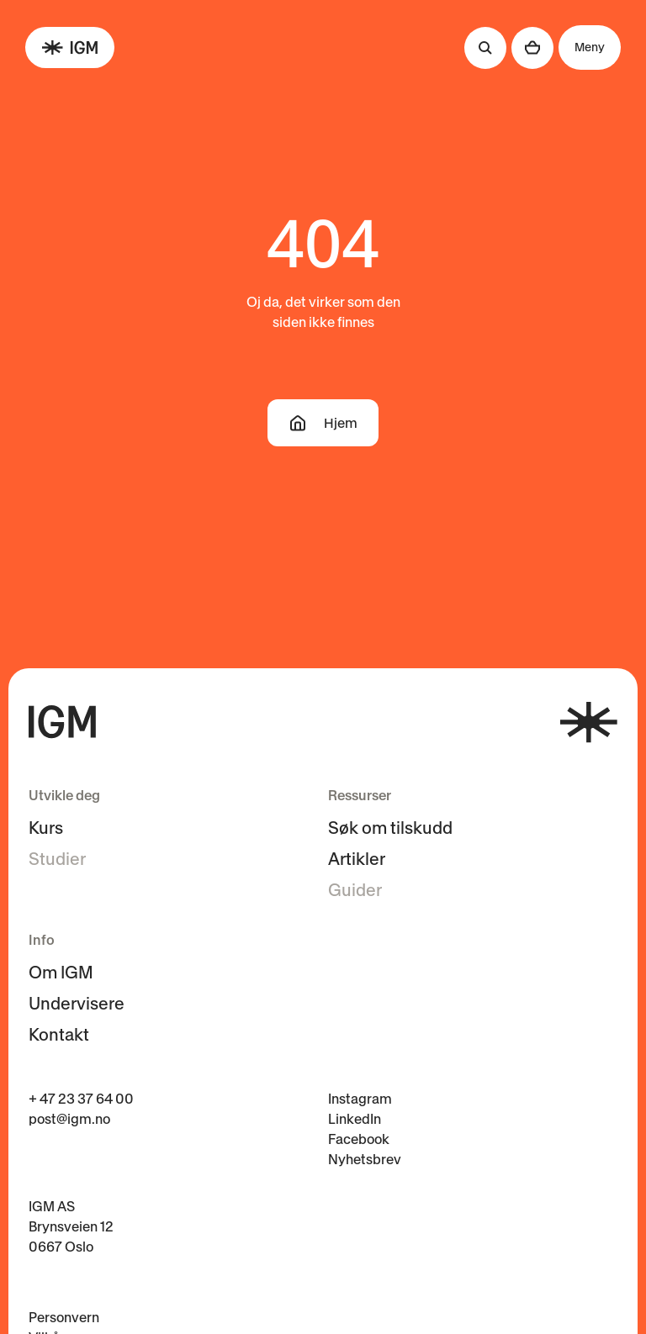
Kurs (46, 828)
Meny (590, 47)
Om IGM (61, 972)
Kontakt (59, 1035)
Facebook (358, 1139)
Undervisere (76, 1004)
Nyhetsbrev (364, 1159)
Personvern (64, 1317)
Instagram (360, 1098)
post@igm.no (69, 1118)
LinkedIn (354, 1118)
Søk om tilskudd (390, 828)
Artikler (356, 859)
